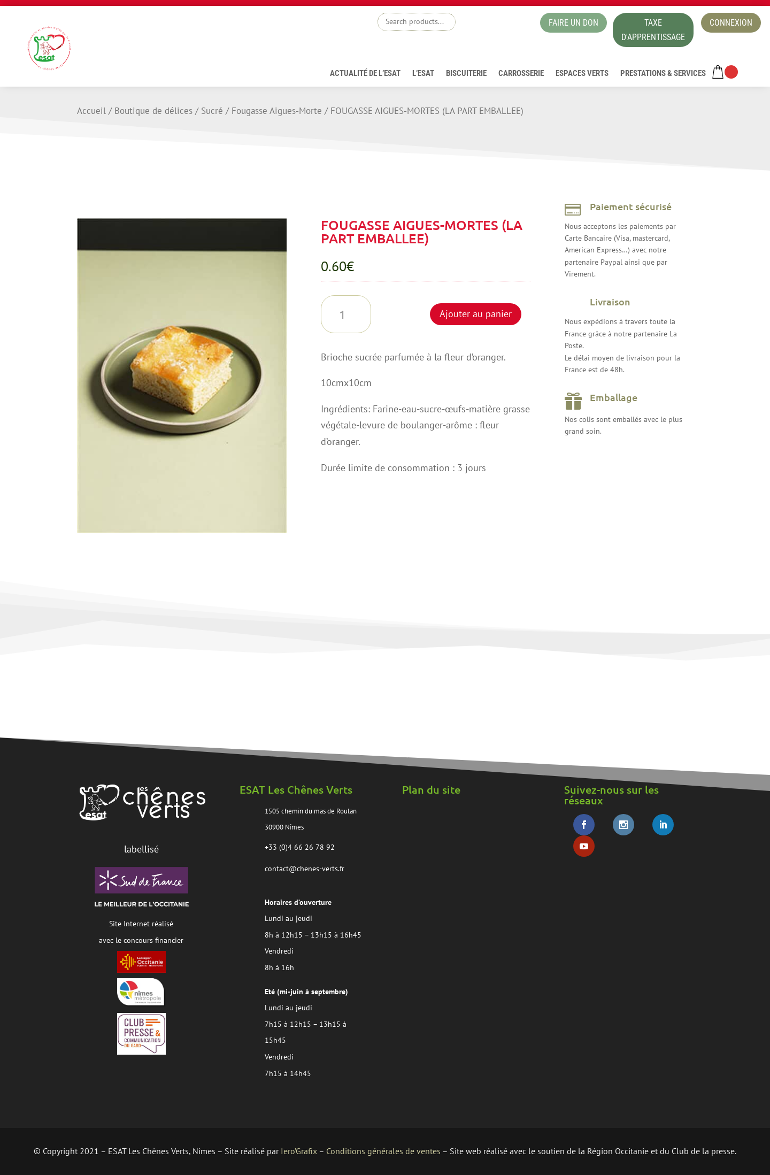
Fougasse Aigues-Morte (277, 111)
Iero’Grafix (299, 1151)
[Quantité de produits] (346, 314)
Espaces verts (582, 74)
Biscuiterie (466, 74)
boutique (495, 25)
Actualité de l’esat (365, 74)
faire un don (573, 23)
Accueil (91, 111)
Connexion (731, 23)
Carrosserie (521, 74)
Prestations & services (663, 74)
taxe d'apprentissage (653, 30)
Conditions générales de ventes (383, 1151)
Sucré (212, 111)
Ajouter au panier (476, 314)
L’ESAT (423, 74)
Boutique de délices (153, 111)
